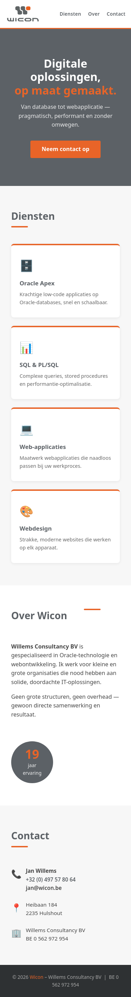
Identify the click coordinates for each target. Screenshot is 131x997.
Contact (116, 13)
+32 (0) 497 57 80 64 (51, 879)
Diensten (70, 13)
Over (94, 13)
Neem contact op (65, 149)
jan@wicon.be (44, 887)
